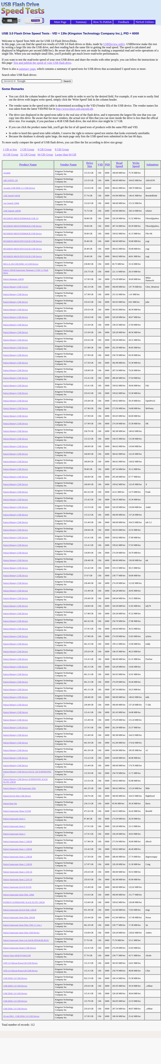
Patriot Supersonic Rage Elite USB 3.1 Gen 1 (22, 925)
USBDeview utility (114, 44)
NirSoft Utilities (145, 22)
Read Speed (119, 165)
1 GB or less (10, 149)
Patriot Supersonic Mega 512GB (17, 811)
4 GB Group (44, 149)
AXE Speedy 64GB (11, 195)
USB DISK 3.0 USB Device (15, 978)
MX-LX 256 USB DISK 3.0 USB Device (20, 264)
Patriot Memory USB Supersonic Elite (19, 788)
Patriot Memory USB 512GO (15, 287)
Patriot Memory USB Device (15, 294)
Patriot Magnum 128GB (13, 279)
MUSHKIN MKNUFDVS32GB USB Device (22, 241)
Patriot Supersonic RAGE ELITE (17, 887)
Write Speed (136, 165)
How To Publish (102, 22)
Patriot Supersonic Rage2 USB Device (19, 948)
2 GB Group (27, 149)
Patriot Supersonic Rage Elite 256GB (19, 917)
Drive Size (89, 165)
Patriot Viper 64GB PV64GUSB (17, 955)
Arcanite (6, 173)
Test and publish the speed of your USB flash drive (42, 62)
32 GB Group (28, 154)
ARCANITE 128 (10, 180)
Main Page (60, 22)
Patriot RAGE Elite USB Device (17, 796)
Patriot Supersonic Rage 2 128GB (17, 841)
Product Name (28, 164)
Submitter (152, 164)
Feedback (123, 22)
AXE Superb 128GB (12, 211)
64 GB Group (45, 154)
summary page (27, 68)
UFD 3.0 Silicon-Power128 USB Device (20, 963)
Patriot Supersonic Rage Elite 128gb (18, 894)
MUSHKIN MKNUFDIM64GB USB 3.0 (20, 218)
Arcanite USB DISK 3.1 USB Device (19, 188)
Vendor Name (68, 164)
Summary (81, 22)
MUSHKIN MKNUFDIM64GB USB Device (22, 226)
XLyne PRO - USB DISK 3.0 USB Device (21, 1016)
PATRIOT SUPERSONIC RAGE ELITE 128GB (24, 902)
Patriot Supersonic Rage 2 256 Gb (17, 872)
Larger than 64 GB (65, 154)
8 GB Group (62, 149)
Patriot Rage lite (10, 803)
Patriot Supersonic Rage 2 (14, 818)
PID (107, 164)
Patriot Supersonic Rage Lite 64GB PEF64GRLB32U (26, 940)
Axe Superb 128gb (11, 203)
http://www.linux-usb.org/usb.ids (74, 108)
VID (100, 164)
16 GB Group (10, 154)
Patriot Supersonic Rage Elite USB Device (21, 932)
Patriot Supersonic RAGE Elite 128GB (19, 910)
